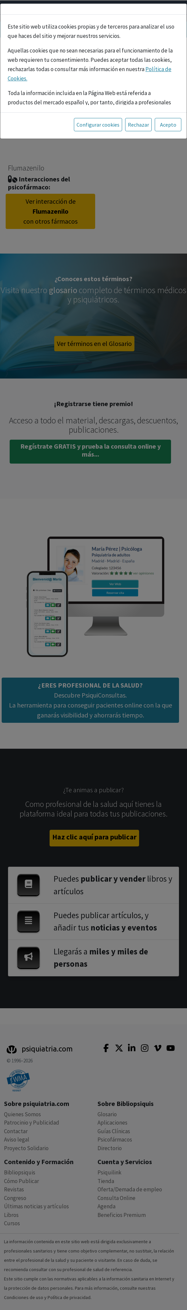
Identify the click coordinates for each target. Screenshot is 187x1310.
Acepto (168, 124)
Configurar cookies (98, 124)
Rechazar (138, 124)
